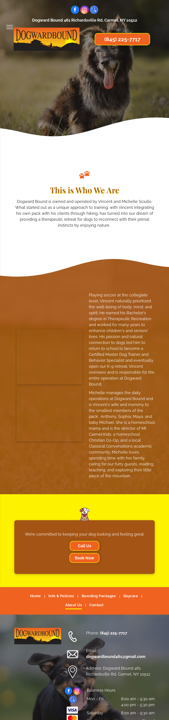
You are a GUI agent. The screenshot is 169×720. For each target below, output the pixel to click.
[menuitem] (36, 596)
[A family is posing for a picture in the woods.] (49, 356)
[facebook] (75, 10)
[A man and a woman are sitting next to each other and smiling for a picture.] (49, 414)
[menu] (9, 27)
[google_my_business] (94, 10)
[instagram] (84, 10)
